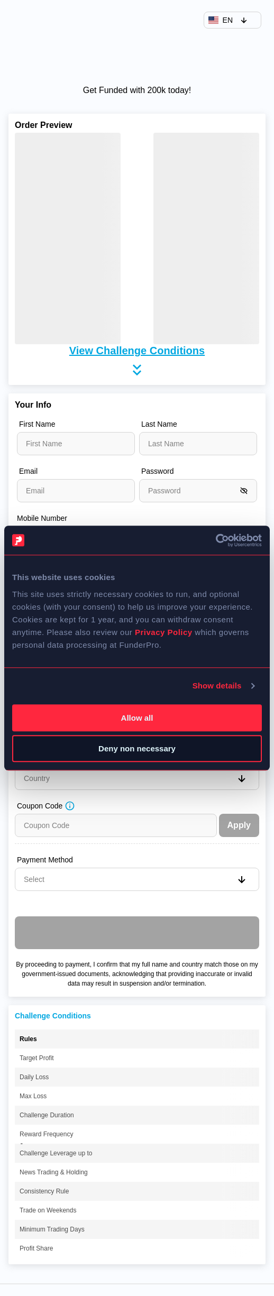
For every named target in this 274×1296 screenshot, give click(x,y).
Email (28, 471)
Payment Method (45, 860)
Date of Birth (39, 559)
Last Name (159, 424)
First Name (37, 424)
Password (157, 471)
